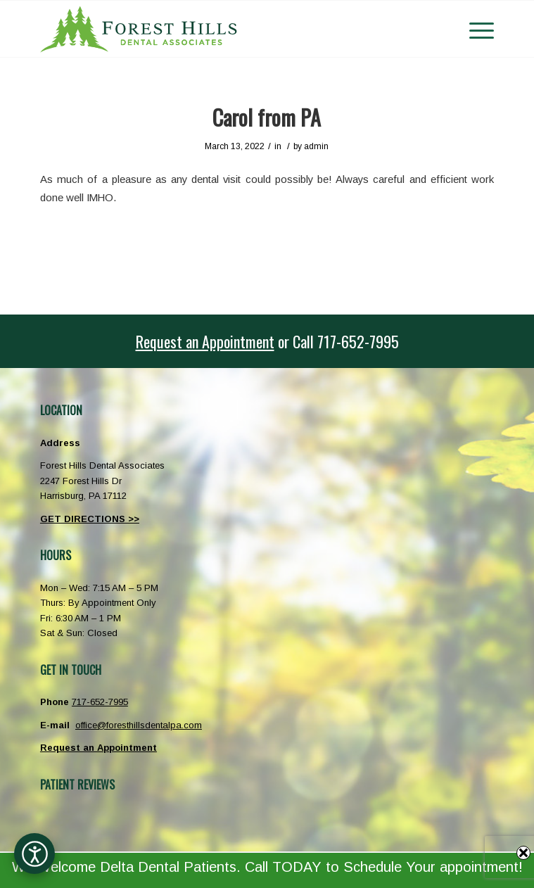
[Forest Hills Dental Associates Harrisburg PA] (221, 29)
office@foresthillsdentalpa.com (138, 725)
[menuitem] (474, 29)
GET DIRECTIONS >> (89, 519)
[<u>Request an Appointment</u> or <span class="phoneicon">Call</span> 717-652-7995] (267, 342)
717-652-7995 (100, 702)
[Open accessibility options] (34, 853)
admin (316, 146)
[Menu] (474, 29)
